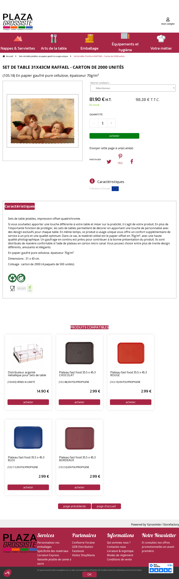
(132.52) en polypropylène (74, 467)
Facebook (78, 551)
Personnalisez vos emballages (48, 545)
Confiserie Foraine (83, 542)
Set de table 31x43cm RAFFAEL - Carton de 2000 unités (63, 67)
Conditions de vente (119, 559)
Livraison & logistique (120, 551)
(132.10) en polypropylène (125, 382)
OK (90, 574)
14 (43, 391)
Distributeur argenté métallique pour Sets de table (27, 374)
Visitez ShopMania (83, 555)
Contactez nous (116, 547)
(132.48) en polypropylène (74, 382)
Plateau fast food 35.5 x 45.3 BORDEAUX (77, 459)
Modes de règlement (120, 555)
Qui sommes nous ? (119, 542)
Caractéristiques (110, 181)
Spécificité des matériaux (52, 551)
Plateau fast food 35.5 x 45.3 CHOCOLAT (77, 374)
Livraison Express (48, 555)
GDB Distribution (82, 547)
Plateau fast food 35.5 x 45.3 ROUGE (128, 374)
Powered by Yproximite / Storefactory (155, 524)
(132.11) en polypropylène (23, 467)
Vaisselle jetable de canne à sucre (54, 561)
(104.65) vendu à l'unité (21, 382)
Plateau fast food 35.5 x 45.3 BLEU (26, 459)
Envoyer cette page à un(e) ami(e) (111, 148)
